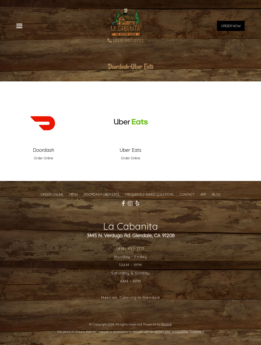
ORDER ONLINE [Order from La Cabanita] (52, 194)
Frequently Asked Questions (149, 194)
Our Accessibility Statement (184, 332)
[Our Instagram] (130, 203)
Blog (216, 194)
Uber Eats (130, 150)
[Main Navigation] (19, 26)
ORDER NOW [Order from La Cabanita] (231, 26)
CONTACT (187, 194)
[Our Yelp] (137, 203)
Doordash (43, 150)
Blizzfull (166, 324)
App (203, 194)
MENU (73, 194)
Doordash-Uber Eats (101, 194)
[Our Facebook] (123, 203)
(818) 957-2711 (125, 40)
